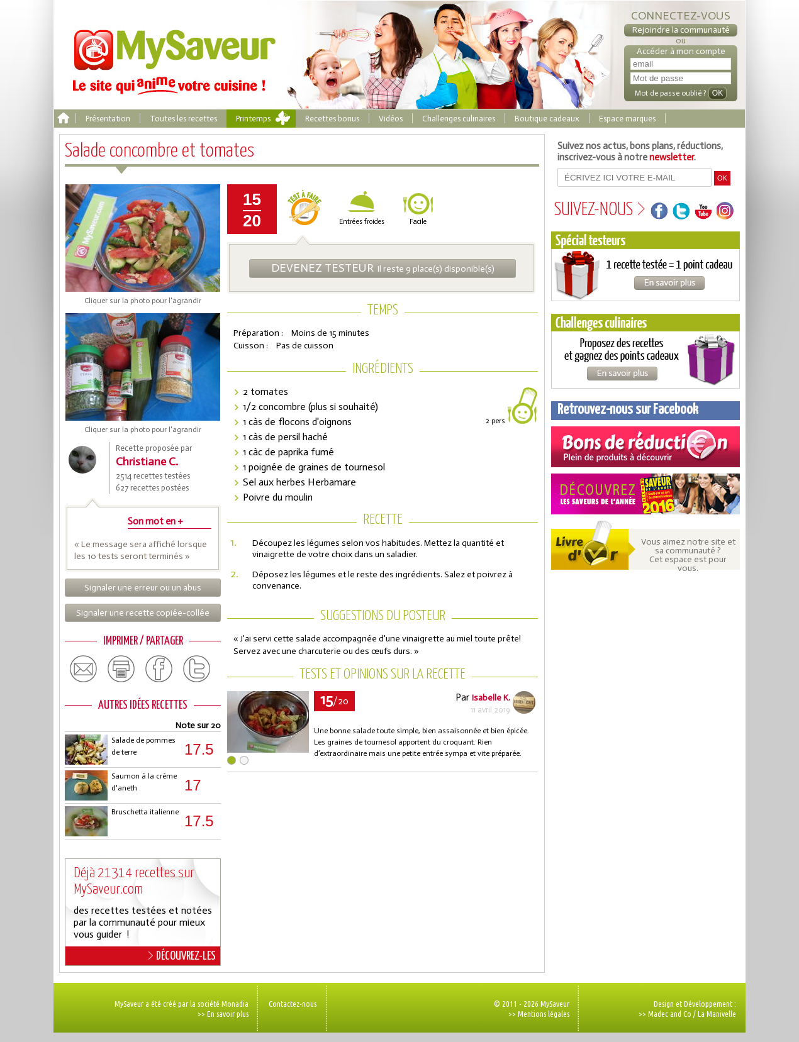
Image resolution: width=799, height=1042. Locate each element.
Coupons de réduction (645, 446)
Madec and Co (669, 1013)
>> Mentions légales (538, 1013)
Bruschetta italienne (145, 811)
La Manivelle (717, 1013)
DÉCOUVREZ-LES (182, 956)
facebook (159, 669)
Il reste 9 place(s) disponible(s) (382, 268)
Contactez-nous (292, 1003)
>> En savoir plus (223, 1013)
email (84, 669)
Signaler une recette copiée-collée (143, 612)
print (121, 669)
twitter (197, 669)
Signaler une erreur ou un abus (142, 587)
